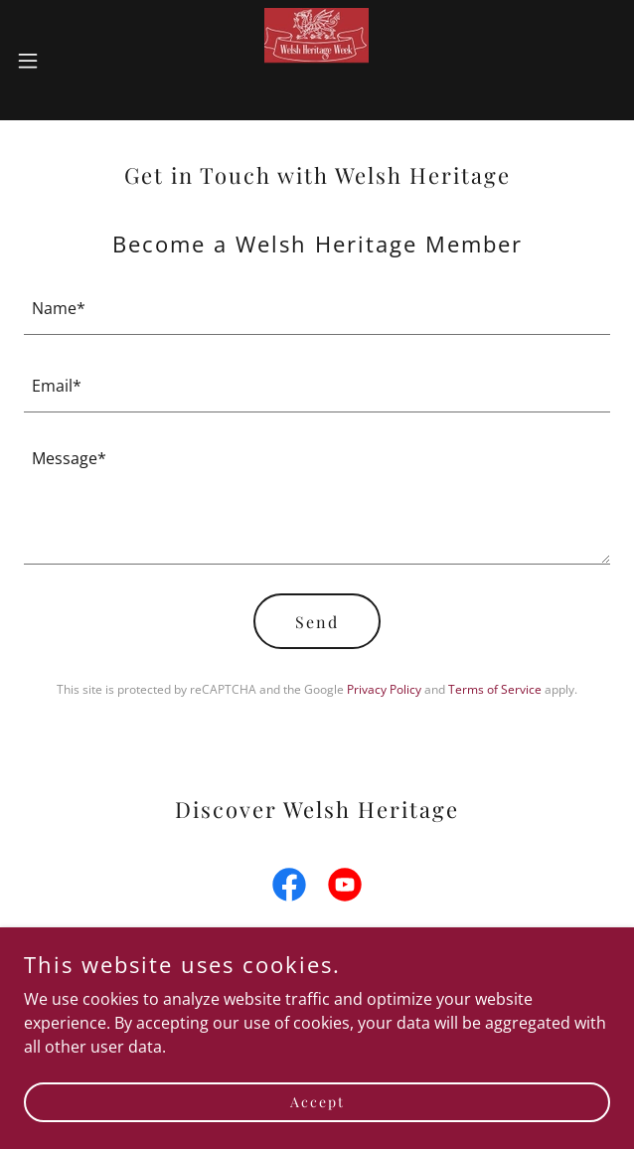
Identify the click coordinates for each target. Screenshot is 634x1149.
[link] (316, 60)
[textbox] (317, 308)
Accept (317, 1101)
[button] (54, 61)
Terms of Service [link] (495, 689)
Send (317, 621)
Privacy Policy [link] (384, 689)
